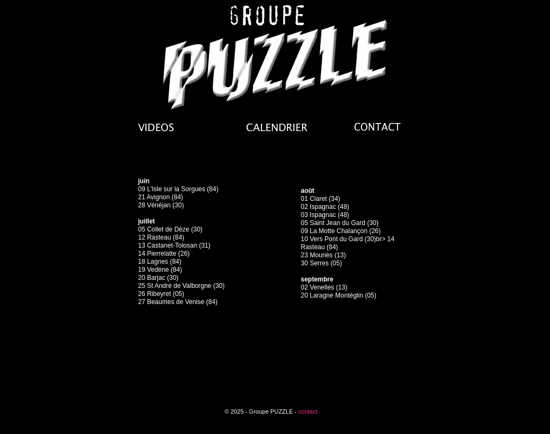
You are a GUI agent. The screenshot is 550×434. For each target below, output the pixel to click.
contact (307, 411)
